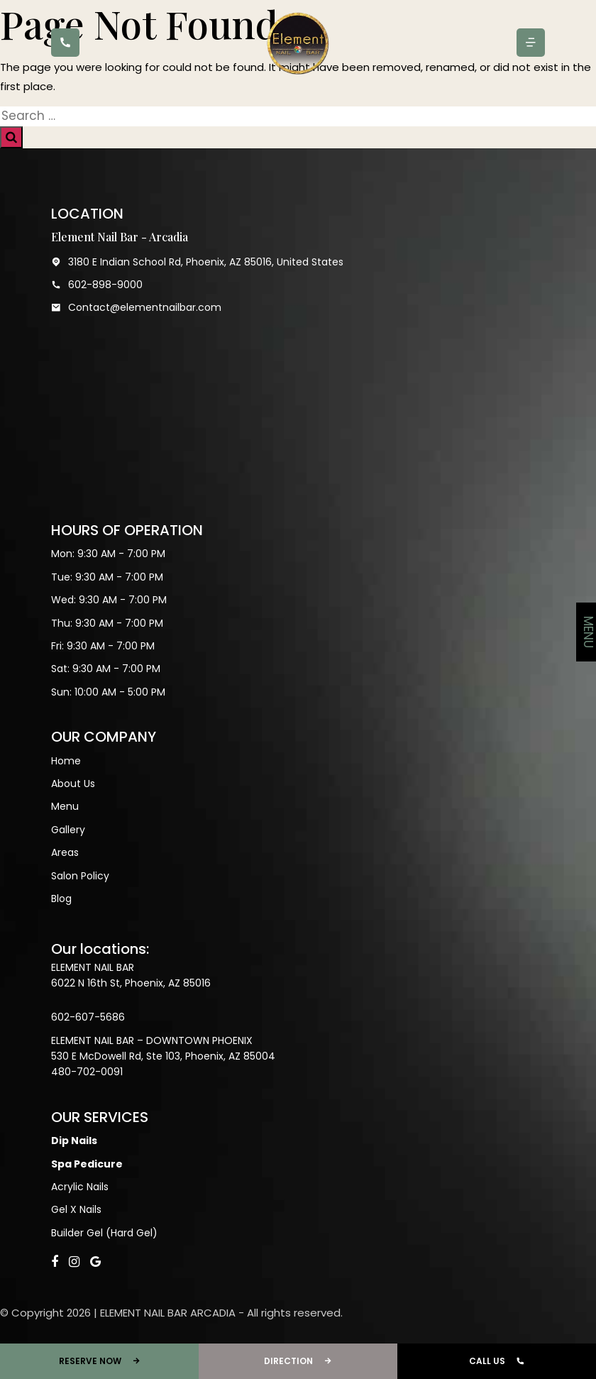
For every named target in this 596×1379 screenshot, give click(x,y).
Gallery (68, 830)
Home (66, 761)
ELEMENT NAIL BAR (92, 967)
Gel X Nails (76, 1209)
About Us (73, 783)
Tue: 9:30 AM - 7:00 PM (107, 577)
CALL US (496, 1361)
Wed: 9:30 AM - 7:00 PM (109, 600)
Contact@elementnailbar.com (136, 307)
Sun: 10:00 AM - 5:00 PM (108, 692)
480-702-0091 (87, 1072)
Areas (65, 852)
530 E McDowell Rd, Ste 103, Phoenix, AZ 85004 (163, 1056)
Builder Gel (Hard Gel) (104, 1233)
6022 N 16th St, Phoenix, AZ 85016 (131, 983)
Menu (65, 806)
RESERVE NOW (99, 1361)
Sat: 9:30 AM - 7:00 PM (105, 668)
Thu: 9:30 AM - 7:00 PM (107, 623)
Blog (61, 898)
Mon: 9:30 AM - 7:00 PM (108, 553)
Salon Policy (80, 876)
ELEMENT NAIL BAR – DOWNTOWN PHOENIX (152, 1040)
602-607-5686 (88, 1017)
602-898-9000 (97, 284)
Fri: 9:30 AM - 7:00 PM (103, 646)
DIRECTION (298, 1361)
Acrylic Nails (80, 1187)
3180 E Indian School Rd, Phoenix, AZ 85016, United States (197, 262)
